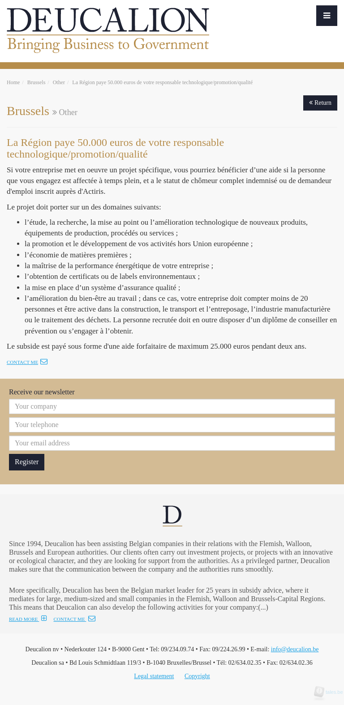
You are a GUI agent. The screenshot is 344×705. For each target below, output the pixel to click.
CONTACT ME (74, 619)
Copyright (197, 676)
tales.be (331, 692)
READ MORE (28, 619)
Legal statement (154, 676)
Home (13, 82)
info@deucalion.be (295, 649)
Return (320, 102)
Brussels (36, 82)
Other (59, 82)
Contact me (27, 362)
